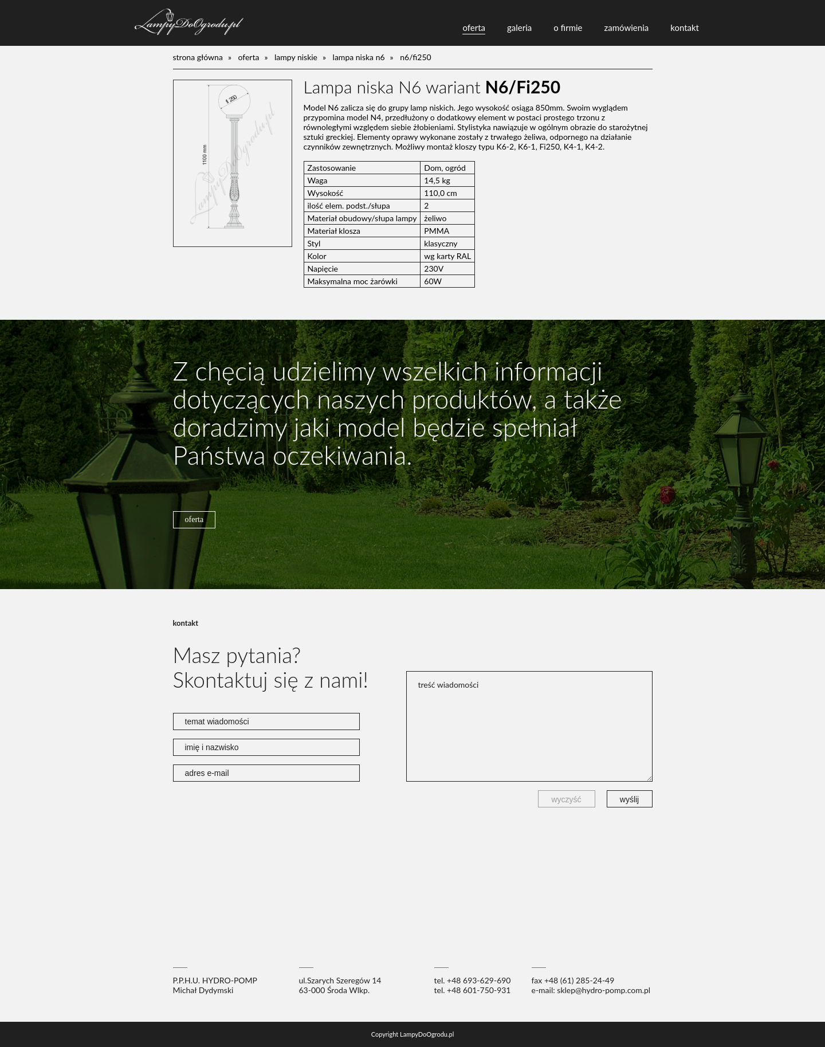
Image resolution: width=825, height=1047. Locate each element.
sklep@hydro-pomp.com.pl (603, 990)
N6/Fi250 (415, 57)
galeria (519, 27)
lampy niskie (295, 57)
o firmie (567, 27)
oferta (473, 27)
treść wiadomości (529, 726)
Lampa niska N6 (359, 57)
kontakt (684, 27)
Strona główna (198, 57)
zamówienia (626, 27)
